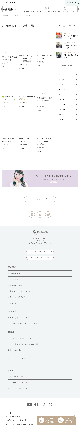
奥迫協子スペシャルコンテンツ (20, 388)
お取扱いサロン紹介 (16, 285)
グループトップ (40, 252)
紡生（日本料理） (15, 350)
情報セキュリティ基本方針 (16, 420)
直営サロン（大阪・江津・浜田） (21, 291)
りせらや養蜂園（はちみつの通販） (22, 344)
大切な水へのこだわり (16, 376)
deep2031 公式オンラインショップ (21, 323)
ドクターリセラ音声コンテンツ (20, 382)
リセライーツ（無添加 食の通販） (21, 338)
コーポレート (13, 365)
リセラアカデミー (15, 303)
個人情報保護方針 (13, 416)
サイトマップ (11, 413)
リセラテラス (13, 279)
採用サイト (12, 370)
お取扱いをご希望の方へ (17, 297)
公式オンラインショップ (17, 317)
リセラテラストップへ (40, 199)
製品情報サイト (14, 273)
